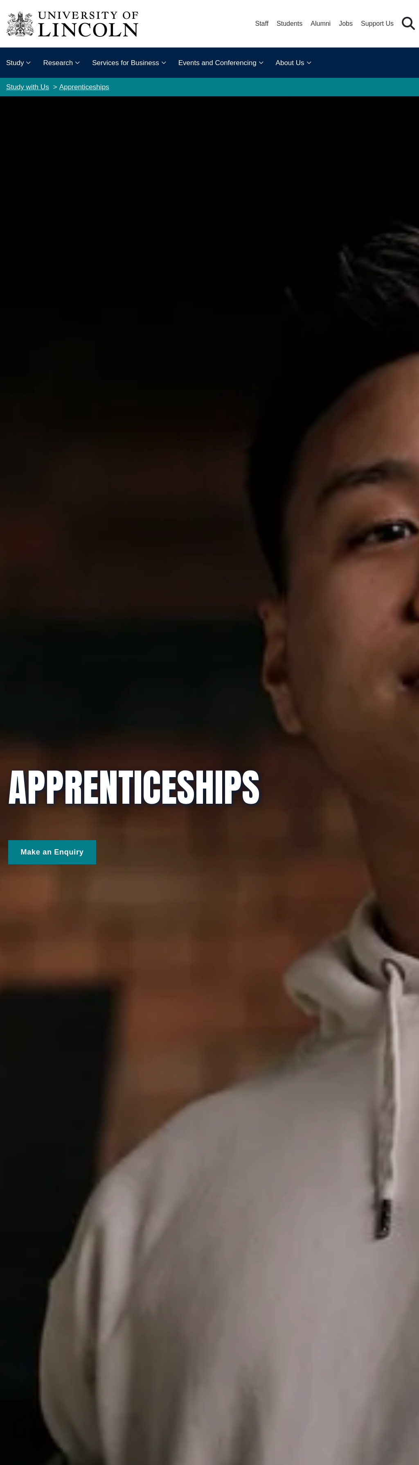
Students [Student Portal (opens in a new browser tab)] (289, 23)
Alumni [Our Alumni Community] (321, 23)
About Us (290, 63)
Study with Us (27, 87)
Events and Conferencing (217, 63)
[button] (408, 24)
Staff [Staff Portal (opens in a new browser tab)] (261, 23)
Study (15, 63)
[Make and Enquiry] (52, 852)
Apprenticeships (84, 87)
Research (58, 63)
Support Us (377, 23)
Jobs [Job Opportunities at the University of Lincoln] (346, 23)
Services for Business (125, 63)
